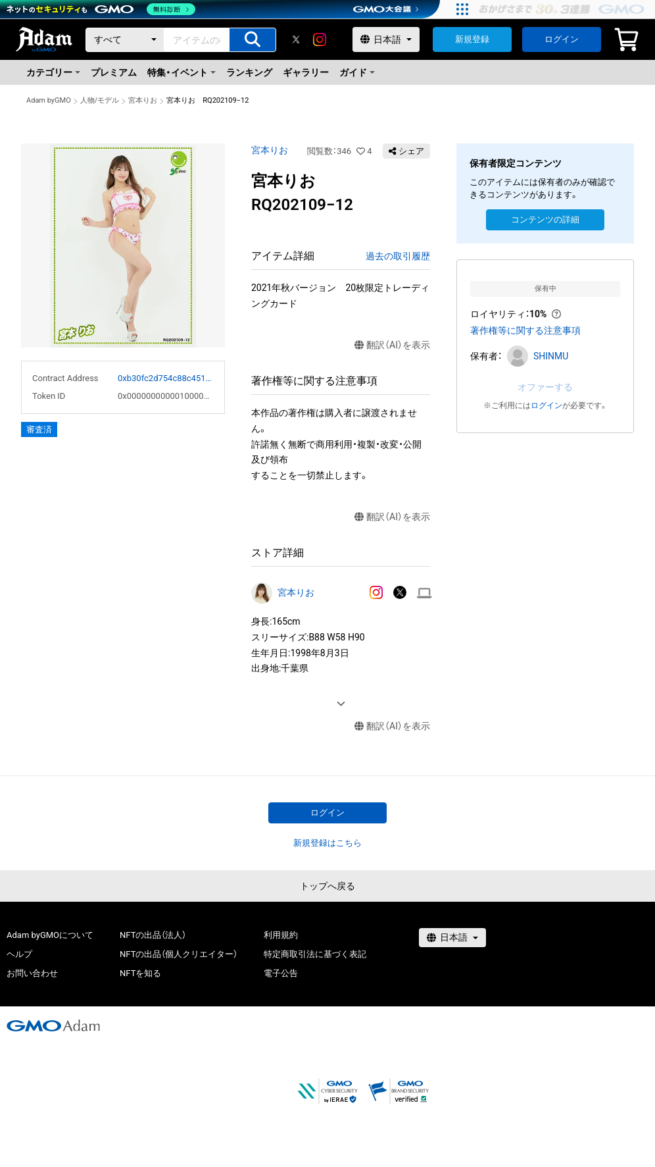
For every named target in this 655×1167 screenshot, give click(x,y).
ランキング (249, 72)
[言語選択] (386, 39)
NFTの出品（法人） (153, 935)
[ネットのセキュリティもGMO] (101, 9)
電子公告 (281, 973)
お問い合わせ (32, 973)
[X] (296, 39)
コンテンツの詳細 (545, 219)
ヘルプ (19, 954)
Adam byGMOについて (50, 935)
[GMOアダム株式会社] (53, 1025)
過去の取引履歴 (398, 256)
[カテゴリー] (124, 40)
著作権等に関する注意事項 (525, 330)
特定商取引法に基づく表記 (315, 954)
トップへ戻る (327, 886)
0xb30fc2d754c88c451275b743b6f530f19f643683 (166, 378)
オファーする (545, 387)
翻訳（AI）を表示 (392, 345)
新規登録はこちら (327, 843)
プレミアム (114, 72)
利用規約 (281, 935)
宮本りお (142, 100)
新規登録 (472, 39)
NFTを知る (140, 973)
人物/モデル (100, 100)
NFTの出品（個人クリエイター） (178, 954)
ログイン (562, 39)
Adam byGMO (48, 100)
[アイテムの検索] (252, 40)
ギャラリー (306, 72)
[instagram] (319, 39)
